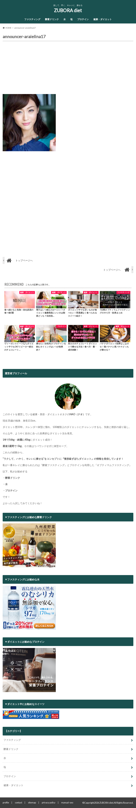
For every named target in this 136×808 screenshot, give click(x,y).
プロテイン (83, 19)
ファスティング (32, 19)
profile (6, 802)
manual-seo (67, 802)
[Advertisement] (68, 69)
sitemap (32, 802)
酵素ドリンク (52, 19)
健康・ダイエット (102, 19)
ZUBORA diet (68, 10)
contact (18, 802)
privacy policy (48, 802)
